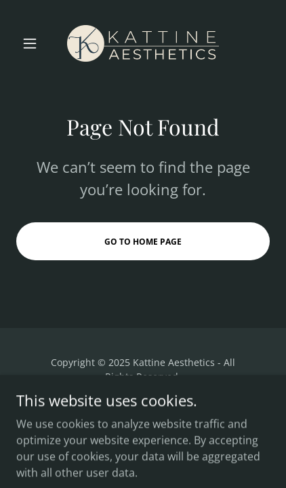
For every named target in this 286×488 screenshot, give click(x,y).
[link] (143, 43)
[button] (35, 43)
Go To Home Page (143, 241)
